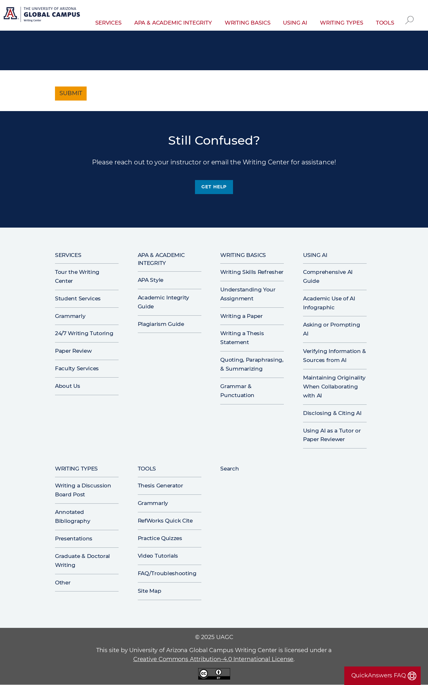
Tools (385, 22)
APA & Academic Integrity (173, 22)
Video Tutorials (158, 556)
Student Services (78, 298)
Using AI (295, 22)
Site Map (149, 591)
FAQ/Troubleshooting (167, 573)
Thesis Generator (160, 485)
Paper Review (73, 351)
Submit (70, 93)
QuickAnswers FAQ (378, 675)
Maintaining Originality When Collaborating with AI (334, 386)
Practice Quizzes (160, 538)
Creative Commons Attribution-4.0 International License (213, 659)
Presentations (73, 538)
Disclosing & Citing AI (332, 413)
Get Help (213, 187)
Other (62, 582)
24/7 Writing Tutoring (84, 333)
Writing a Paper (241, 316)
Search (409, 15)
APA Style (150, 280)
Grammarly (70, 316)
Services (108, 22)
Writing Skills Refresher (252, 272)
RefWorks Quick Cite (165, 520)
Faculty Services (77, 368)
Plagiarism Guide (161, 324)
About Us (67, 386)
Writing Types (341, 22)
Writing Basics (247, 22)
